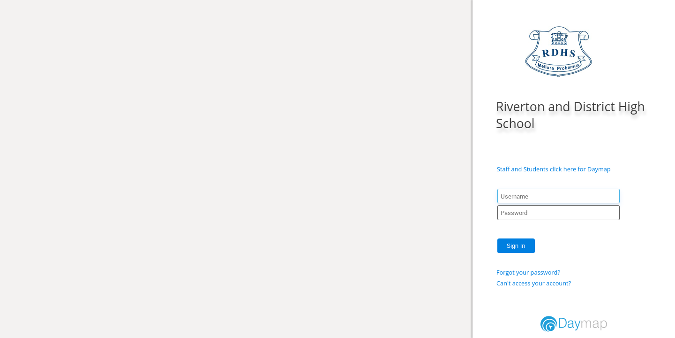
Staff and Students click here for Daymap (554, 169)
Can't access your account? (533, 283)
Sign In (516, 245)
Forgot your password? (528, 272)
